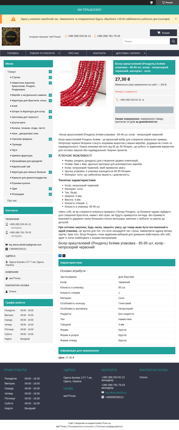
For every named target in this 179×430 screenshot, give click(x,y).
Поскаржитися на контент (81, 426)
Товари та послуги (42, 53)
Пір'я (14, 150)
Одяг (14, 188)
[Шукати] (173, 41)
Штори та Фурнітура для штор (28, 111)
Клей (14, 106)
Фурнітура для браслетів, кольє (29, 100)
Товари (11, 71)
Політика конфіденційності (109, 426)
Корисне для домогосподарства (29, 177)
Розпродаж (18, 194)
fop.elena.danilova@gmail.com (25, 244)
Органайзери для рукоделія (27, 161)
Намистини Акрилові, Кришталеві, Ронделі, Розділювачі (23, 86)
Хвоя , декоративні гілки (25, 133)
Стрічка (16, 77)
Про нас (73, 53)
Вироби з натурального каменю (29, 95)
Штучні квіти (18, 122)
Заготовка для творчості (25, 117)
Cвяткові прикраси (22, 139)
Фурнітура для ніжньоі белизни (29, 172)
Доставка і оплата (128, 53)
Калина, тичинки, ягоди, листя (28, 128)
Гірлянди (17, 144)
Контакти (99, 53)
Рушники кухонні (21, 183)
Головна (13, 53)
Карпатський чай (21, 166)
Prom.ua (106, 423)
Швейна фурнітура (22, 155)
